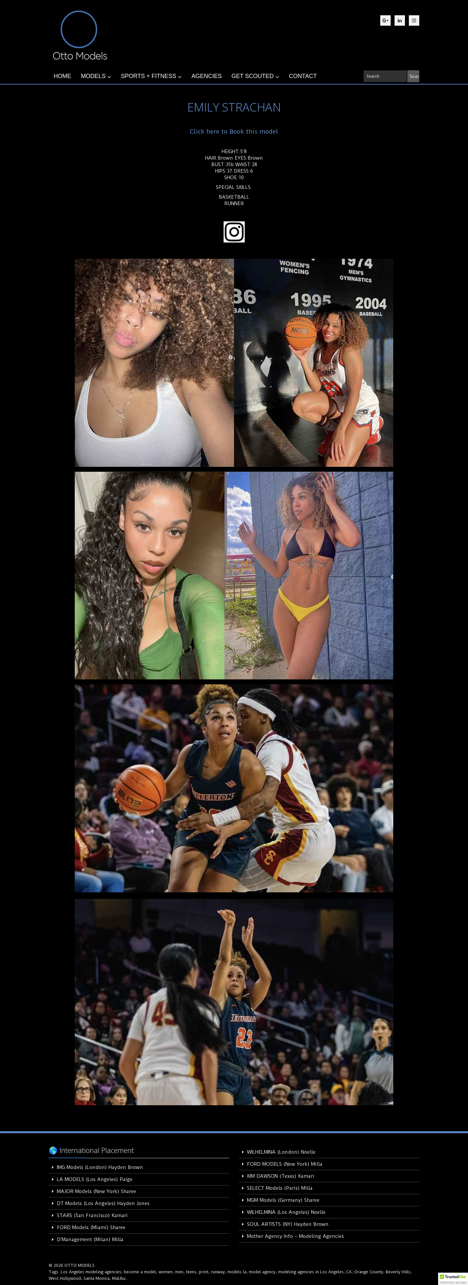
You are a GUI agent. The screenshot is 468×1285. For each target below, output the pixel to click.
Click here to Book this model (234, 131)
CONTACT (303, 76)
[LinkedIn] (400, 20)
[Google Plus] (385, 20)
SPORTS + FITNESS (151, 76)
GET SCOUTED (255, 76)
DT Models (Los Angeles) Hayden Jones (103, 1203)
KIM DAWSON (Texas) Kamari (280, 1176)
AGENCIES (206, 76)
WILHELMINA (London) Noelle (281, 1152)
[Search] (413, 76)
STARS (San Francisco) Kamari (92, 1215)
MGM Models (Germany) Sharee (283, 1200)
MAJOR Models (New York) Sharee (96, 1191)
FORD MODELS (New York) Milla (284, 1164)
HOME (62, 76)
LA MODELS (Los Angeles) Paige (95, 1179)
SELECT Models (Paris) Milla (280, 1188)
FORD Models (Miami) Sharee (91, 1227)
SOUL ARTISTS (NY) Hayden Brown (288, 1224)
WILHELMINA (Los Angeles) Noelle (286, 1212)
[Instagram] (414, 20)
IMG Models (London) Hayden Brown (100, 1167)
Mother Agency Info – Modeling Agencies (295, 1236)
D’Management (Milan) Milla (90, 1239)
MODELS (96, 76)
